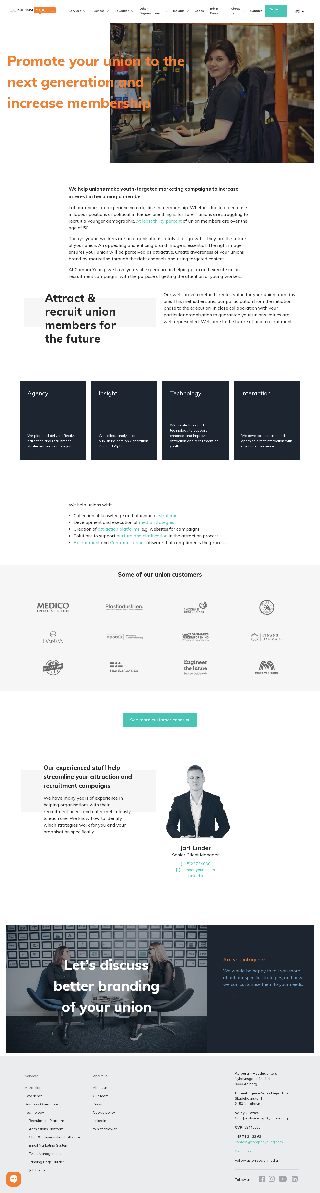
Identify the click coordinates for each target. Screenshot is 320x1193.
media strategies (156, 522)
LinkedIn (99, 1121)
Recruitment (87, 542)
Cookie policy (104, 1113)
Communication (127, 542)
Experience (34, 1096)
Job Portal (37, 1170)
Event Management (45, 1154)
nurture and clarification (142, 536)
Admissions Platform (46, 1129)
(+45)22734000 (196, 863)
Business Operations (42, 1104)
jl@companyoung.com (195, 869)
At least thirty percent (159, 221)
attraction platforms (119, 529)
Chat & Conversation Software (54, 1137)
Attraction (33, 1088)
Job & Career (215, 11)
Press (97, 1104)
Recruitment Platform (46, 1121)
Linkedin (195, 875)
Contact (256, 11)
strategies (169, 515)
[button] (13, 1179)
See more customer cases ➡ (160, 720)
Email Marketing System (48, 1146)
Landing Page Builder (46, 1162)
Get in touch (274, 10)
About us (100, 1088)
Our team (101, 1096)
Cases (199, 11)
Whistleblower (105, 1129)
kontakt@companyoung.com (259, 1142)
